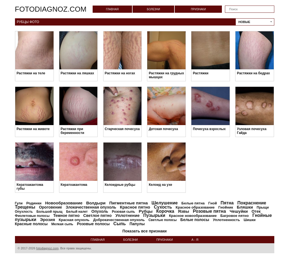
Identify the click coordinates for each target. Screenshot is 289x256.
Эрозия (47, 219)
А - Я (194, 239)
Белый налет (77, 212)
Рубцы (146, 211)
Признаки (198, 9)
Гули (19, 203)
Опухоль (100, 211)
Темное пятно (66, 215)
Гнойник (225, 207)
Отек (256, 211)
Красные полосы (31, 224)
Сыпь (119, 223)
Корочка (165, 211)
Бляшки (245, 207)
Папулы (137, 224)
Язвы (183, 211)
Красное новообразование (193, 216)
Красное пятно (135, 207)
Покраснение (251, 203)
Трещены (25, 207)
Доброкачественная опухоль (119, 220)
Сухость (163, 207)
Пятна (227, 203)
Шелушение (164, 203)
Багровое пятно (234, 216)
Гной (212, 203)
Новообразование (64, 203)
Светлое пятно (97, 215)
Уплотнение (127, 215)
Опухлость (24, 212)
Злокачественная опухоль (91, 207)
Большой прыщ (49, 212)
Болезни (153, 9)
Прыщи (263, 207)
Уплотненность (226, 220)
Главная (112, 9)
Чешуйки (239, 211)
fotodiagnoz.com (51, 9)
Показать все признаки (144, 231)
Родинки (34, 203)
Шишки (250, 220)
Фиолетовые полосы (32, 216)
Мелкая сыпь (62, 224)
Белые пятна (193, 203)
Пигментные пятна (128, 203)
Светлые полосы (162, 220)
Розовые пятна (209, 211)
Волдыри (96, 203)
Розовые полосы (93, 224)
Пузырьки (154, 215)
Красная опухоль (74, 220)
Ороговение (50, 207)
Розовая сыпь (123, 212)
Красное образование (195, 207)
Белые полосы (194, 219)
